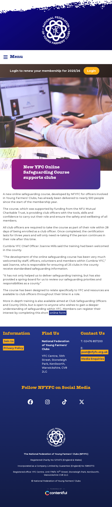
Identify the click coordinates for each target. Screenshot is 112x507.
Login (91, 71)
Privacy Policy (13, 348)
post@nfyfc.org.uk (94, 352)
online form (58, 312)
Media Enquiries (92, 358)
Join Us (9, 341)
